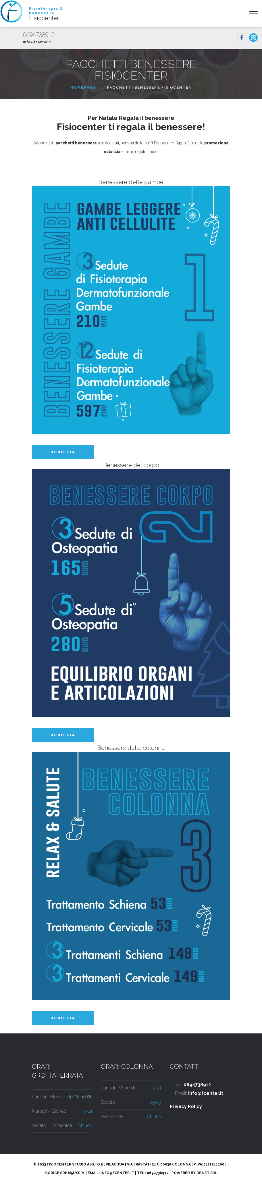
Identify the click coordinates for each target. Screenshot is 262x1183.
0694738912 (39, 35)
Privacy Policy (186, 1106)
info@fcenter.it (37, 42)
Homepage (83, 88)
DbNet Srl (206, 1173)
